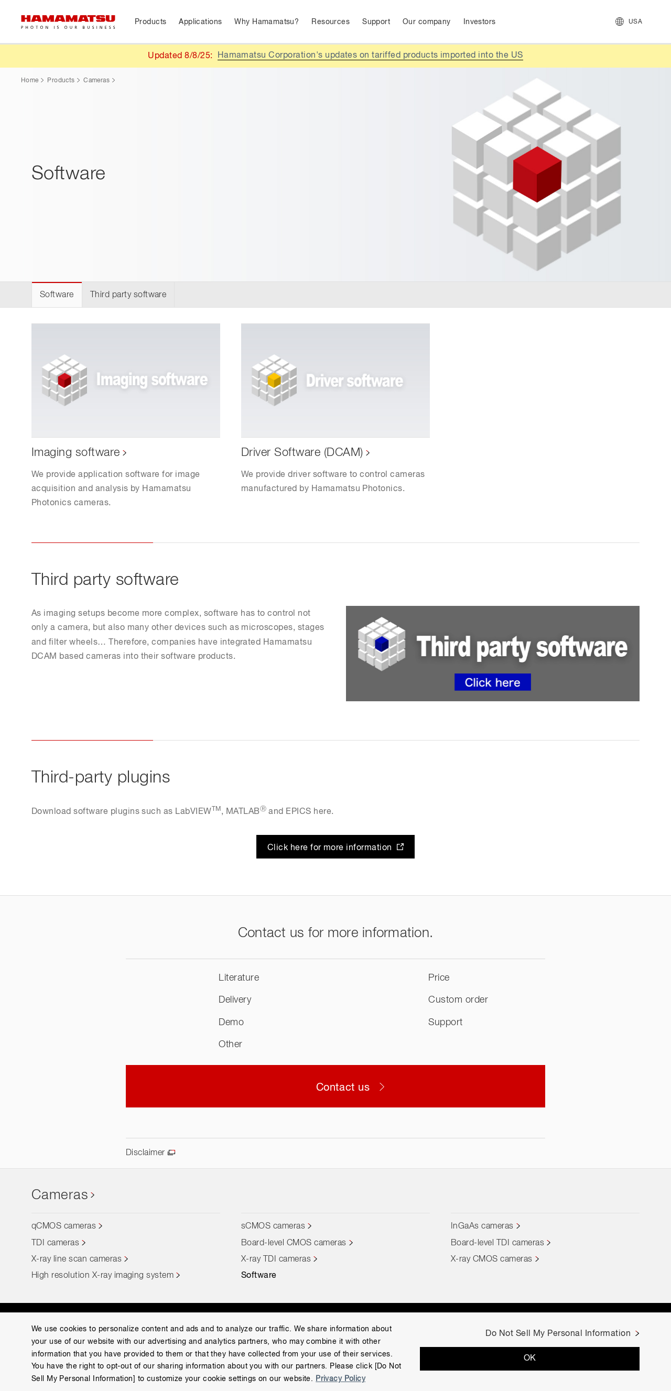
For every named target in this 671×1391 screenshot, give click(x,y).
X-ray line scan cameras (76, 1259)
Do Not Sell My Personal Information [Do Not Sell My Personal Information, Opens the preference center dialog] (558, 1334)
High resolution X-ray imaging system (102, 1276)
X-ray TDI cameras (276, 1259)
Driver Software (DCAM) (302, 453)
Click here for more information (330, 848)
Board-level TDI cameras (497, 1243)
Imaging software (75, 453)
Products (60, 81)
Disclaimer (145, 1153)
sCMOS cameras (273, 1226)
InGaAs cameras (482, 1226)
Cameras (96, 81)
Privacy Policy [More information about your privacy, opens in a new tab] (340, 1379)
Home (29, 81)
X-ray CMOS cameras (492, 1259)
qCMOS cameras (63, 1226)
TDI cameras (55, 1243)
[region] (335, 1351)
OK (530, 1358)
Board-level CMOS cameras (294, 1243)
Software (57, 295)
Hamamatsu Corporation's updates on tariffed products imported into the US (370, 55)
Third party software (128, 295)
